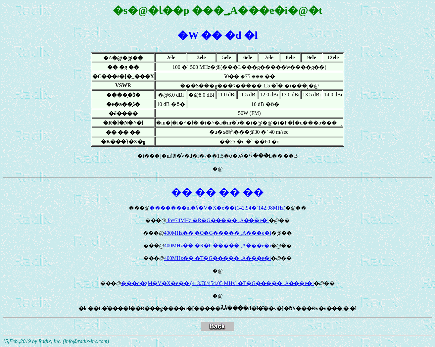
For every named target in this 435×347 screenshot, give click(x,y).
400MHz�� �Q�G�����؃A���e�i (217, 233)
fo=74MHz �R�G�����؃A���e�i (217, 220)
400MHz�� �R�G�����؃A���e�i (217, 245)
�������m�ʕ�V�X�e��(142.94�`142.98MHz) (218, 208)
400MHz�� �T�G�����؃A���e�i (217, 258)
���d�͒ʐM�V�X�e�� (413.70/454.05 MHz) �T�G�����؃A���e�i (217, 283)
